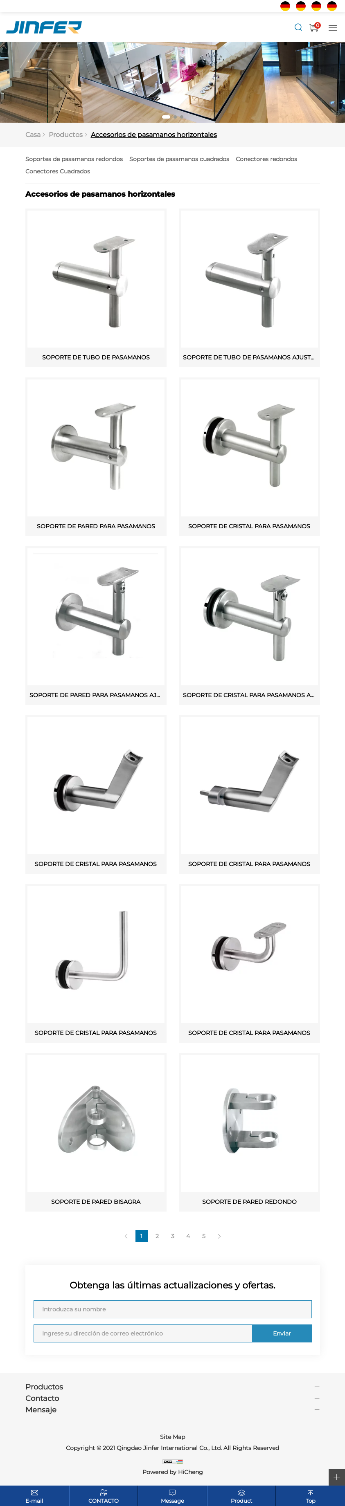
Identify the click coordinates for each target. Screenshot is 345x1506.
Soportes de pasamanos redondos (74, 160)
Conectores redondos (266, 160)
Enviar (281, 1334)
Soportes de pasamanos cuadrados (179, 160)
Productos (66, 135)
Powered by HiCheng (172, 1473)
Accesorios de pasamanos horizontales (154, 135)
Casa (33, 135)
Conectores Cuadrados (57, 172)
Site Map (172, 1437)
